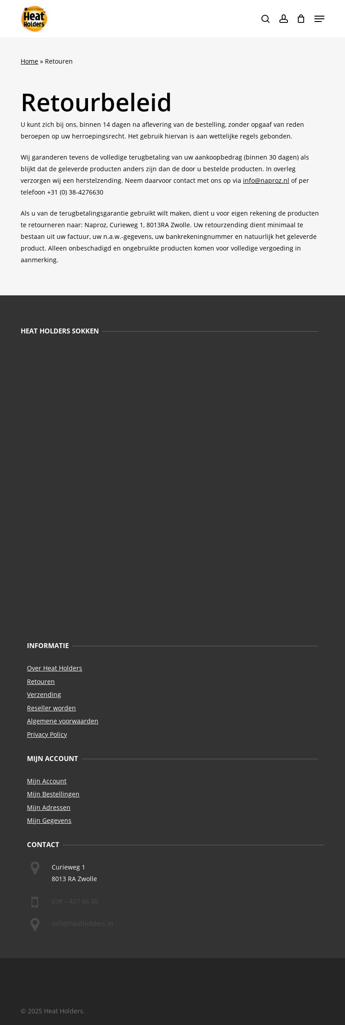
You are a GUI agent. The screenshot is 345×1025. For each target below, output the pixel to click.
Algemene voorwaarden (62, 721)
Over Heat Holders (54, 668)
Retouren (41, 681)
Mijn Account (46, 781)
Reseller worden (51, 708)
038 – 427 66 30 (75, 901)
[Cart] (301, 18)
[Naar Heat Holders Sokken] (169, 488)
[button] (319, 18)
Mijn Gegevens (49, 820)
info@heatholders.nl (82, 923)
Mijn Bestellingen (53, 794)
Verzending (44, 694)
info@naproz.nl (266, 180)
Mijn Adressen (49, 807)
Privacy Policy (47, 734)
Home (29, 61)
